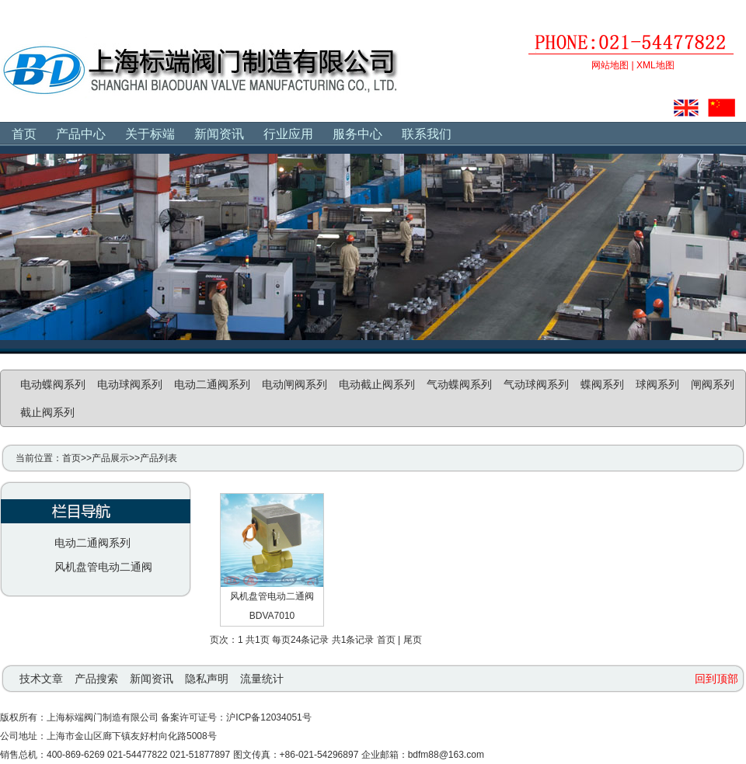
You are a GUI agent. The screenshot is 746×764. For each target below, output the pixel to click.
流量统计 (262, 678)
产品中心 (81, 134)
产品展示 (110, 458)
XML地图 (655, 65)
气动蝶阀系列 (459, 384)
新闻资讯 (219, 134)
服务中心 (357, 134)
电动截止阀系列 (377, 384)
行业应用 (288, 134)
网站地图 (610, 65)
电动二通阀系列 (212, 384)
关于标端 (150, 134)
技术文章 (41, 678)
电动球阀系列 (129, 384)
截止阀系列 (47, 412)
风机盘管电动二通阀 (103, 567)
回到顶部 (716, 678)
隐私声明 (206, 678)
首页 (24, 134)
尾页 (412, 639)
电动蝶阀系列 (52, 384)
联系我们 (426, 134)
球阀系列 (657, 384)
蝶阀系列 (602, 384)
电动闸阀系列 (294, 384)
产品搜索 (96, 678)
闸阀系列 (712, 384)
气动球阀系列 (536, 384)
